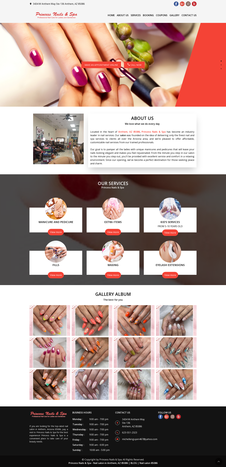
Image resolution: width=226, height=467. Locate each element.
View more (56, 232)
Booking (148, 15)
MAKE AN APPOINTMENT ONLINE (101, 64)
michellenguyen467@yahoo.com (139, 439)
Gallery (174, 15)
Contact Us (189, 15)
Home (111, 15)
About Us (123, 15)
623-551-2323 (129, 432)
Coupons (161, 15)
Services (136, 15)
